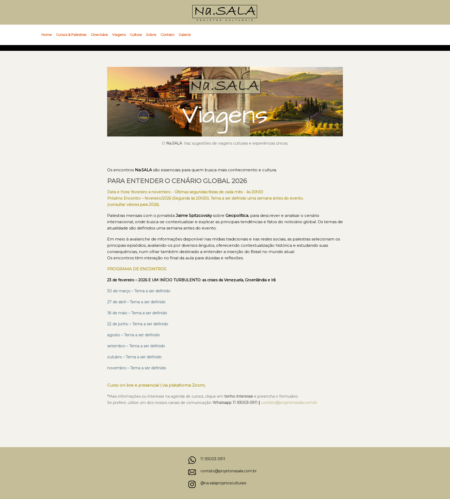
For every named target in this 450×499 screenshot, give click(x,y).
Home (46, 35)
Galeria (185, 35)
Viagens (119, 35)
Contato (167, 35)
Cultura (136, 35)
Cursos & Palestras (71, 35)
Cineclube (99, 35)
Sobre (151, 35)
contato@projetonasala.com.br (228, 471)
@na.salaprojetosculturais (223, 483)
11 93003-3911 (212, 459)
